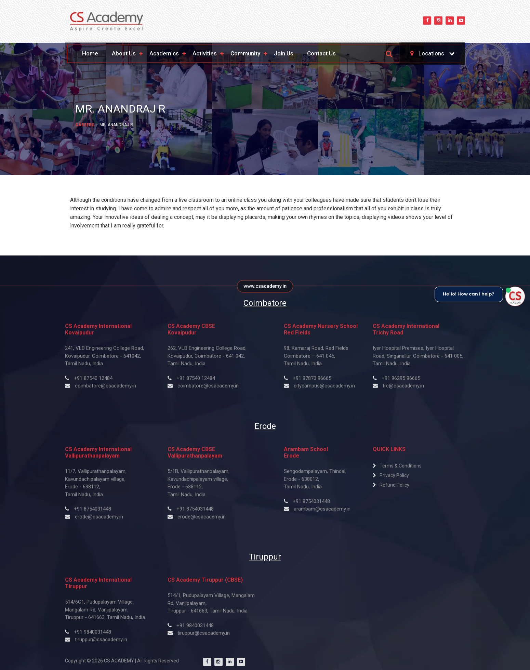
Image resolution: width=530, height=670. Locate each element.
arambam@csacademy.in (322, 512)
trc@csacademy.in (403, 389)
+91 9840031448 (92, 635)
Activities (205, 53)
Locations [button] (428, 53)
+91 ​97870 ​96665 (312, 381)
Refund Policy (394, 487)
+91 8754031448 (92, 512)
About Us (124, 53)
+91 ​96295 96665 (401, 381)
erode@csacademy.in (99, 519)
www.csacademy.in (265, 286)
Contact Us (321, 53)
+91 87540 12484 (93, 381)
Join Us (283, 53)
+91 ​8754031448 (311, 504)
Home (90, 53)
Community (245, 53)
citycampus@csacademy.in (324, 389)
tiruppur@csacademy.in (101, 642)
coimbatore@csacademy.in (105, 389)
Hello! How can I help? (468, 294)
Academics (164, 53)
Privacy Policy (394, 478)
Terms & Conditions (401, 468)
